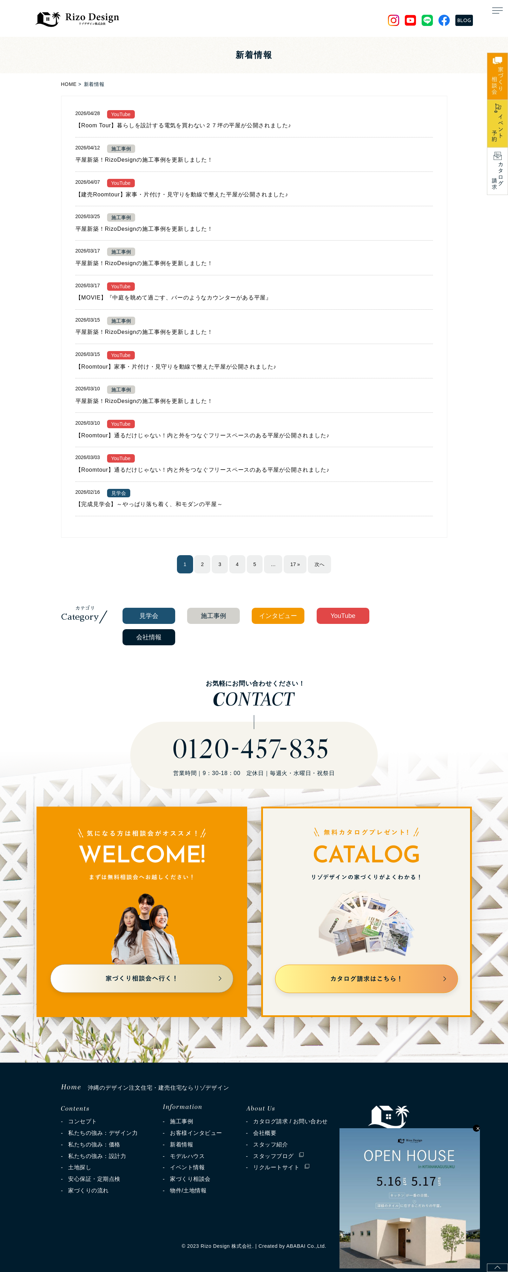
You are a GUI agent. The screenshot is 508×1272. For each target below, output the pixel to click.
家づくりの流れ (88, 1190)
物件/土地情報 (188, 1190)
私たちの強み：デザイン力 (103, 1133)
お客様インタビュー (196, 1133)
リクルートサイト (281, 1165)
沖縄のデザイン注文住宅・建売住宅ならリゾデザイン (145, 1088)
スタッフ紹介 (270, 1145)
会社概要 (264, 1133)
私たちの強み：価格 (94, 1145)
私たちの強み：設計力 (97, 1156)
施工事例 (181, 1121)
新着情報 (181, 1145)
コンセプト (82, 1121)
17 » (295, 564)
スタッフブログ (278, 1154)
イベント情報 (187, 1167)
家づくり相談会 (190, 1179)
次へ (319, 564)
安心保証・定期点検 (94, 1179)
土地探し (79, 1167)
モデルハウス (187, 1156)
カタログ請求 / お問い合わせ (290, 1121)
